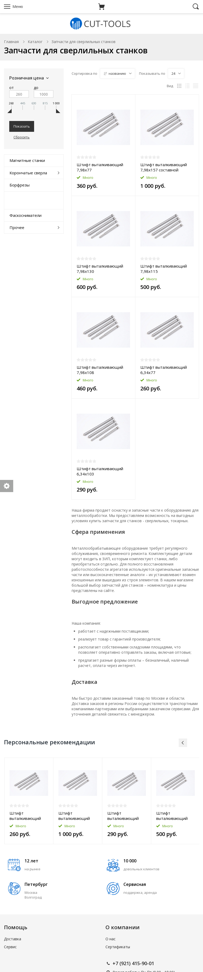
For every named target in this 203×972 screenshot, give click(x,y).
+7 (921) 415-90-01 (133, 963)
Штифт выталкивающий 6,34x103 (100, 471)
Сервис (10, 946)
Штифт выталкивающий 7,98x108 (100, 369)
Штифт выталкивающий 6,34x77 (163, 369)
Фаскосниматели (25, 215)
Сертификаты (117, 946)
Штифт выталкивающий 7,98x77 (100, 167)
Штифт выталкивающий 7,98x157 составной (163, 167)
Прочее (17, 227)
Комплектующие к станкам (27, 200)
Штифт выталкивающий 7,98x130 (100, 268)
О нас (110, 938)
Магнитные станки (27, 160)
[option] (28, 801)
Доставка (12, 938)
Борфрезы (20, 185)
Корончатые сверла (28, 172)
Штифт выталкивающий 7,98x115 (163, 268)
